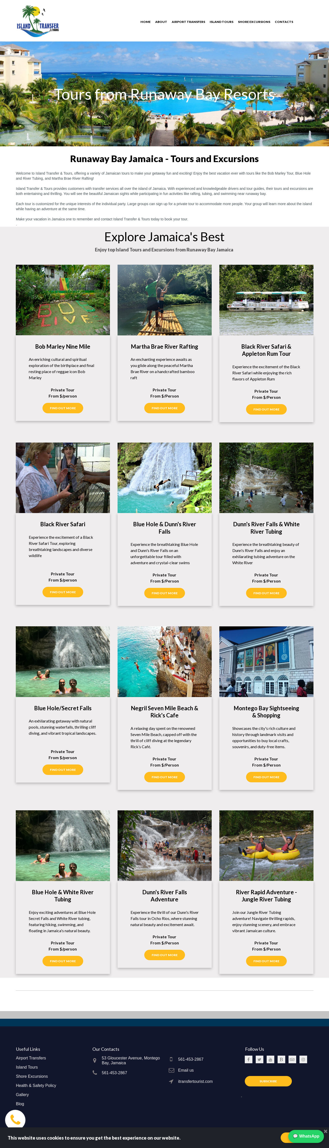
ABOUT (161, 22)
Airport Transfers (31, 1058)
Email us (186, 1070)
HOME (145, 22)
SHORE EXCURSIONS (254, 22)
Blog (20, 1104)
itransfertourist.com (195, 1081)
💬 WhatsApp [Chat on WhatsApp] (306, 1136)
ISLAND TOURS (221, 22)
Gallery (22, 1095)
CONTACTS (284, 22)
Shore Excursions (32, 1076)
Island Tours (27, 1067)
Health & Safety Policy (36, 1085)
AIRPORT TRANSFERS (188, 22)
